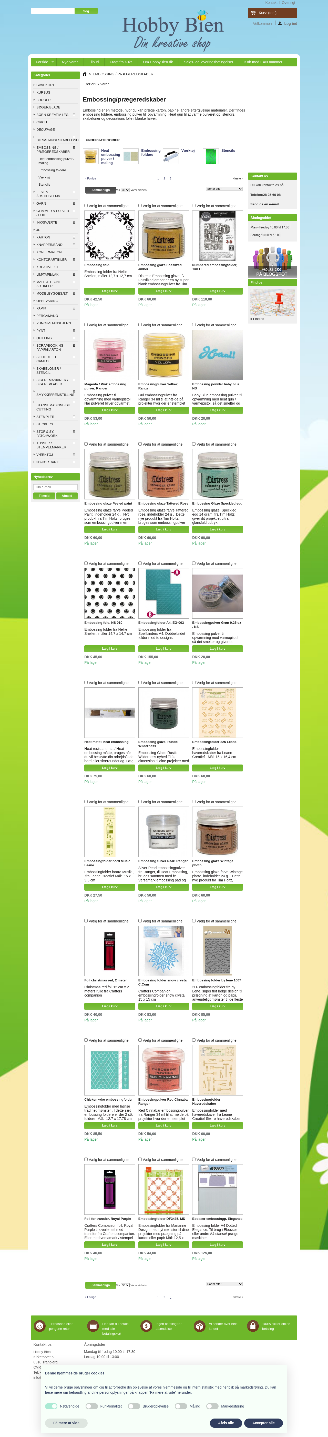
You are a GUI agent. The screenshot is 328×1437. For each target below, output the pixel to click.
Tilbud (94, 62)
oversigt (288, 3)
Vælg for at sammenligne (109, 206)
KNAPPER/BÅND (49, 245)
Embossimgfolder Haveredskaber (206, 1102)
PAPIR (41, 308)
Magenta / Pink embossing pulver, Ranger (105, 386)
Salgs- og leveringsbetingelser (208, 62)
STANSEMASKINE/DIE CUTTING (53, 407)
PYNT (40, 331)
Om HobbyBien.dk (158, 62)
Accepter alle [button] (263, 1423)
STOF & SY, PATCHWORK (47, 434)
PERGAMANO (47, 316)
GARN (41, 203)
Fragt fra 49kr (121, 62)
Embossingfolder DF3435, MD (161, 1219)
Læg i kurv (110, 291)
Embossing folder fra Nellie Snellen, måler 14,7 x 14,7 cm (108, 631)
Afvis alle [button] (226, 1423)
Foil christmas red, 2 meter (105, 980)
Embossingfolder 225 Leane (214, 742)
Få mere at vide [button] (66, 1423)
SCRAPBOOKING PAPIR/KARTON (49, 347)
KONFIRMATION (49, 252)
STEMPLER (45, 417)
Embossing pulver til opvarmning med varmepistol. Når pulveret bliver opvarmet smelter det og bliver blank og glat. (107, 403)
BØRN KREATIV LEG (52, 115)
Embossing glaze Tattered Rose (163, 503)
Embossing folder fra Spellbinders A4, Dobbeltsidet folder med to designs (161, 633)
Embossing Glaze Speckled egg (217, 503)
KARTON (43, 237)
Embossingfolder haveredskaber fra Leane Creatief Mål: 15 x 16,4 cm (214, 753)
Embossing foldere (52, 170)
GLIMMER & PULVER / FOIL (52, 213)
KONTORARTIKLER (51, 260)
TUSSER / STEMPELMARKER (51, 445)
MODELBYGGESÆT (52, 293)
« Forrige (90, 178)
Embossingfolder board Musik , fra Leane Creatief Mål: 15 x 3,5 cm (109, 876)
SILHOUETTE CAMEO (46, 359)
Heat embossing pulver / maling (56, 161)
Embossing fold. (97, 265)
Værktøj (44, 177)
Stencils (44, 184)
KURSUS (43, 92)
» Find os (257, 319)
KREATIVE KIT (47, 267)
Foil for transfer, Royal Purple (107, 1219)
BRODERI (44, 100)
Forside (42, 63)
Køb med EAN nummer (263, 62)
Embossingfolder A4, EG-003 (161, 623)
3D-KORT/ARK (47, 462)
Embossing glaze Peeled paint (108, 503)
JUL (39, 230)
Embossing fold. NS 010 (103, 623)
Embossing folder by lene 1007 (216, 980)
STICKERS (44, 424)
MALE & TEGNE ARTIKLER (48, 284)
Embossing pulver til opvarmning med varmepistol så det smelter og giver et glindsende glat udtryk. (215, 639)
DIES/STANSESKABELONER (57, 140)
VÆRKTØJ (44, 455)
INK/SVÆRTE (46, 222)
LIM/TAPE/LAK (47, 274)
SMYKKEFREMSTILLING (55, 395)
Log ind (287, 23)
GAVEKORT (45, 85)
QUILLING (44, 338)
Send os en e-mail (264, 204)
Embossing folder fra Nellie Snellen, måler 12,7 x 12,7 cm (108, 274)
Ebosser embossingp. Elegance (217, 1219)
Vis (118, 190)
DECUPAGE (45, 130)
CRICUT (42, 122)
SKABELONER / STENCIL (48, 371)
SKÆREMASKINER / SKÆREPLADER (52, 382)
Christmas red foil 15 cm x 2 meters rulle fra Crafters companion (106, 991)
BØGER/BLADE (48, 107)
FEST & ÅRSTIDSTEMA (48, 194)
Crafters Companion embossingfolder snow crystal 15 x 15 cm (162, 995)
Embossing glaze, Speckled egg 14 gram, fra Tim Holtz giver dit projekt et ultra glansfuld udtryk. (214, 516)
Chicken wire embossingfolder (108, 1099)
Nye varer (70, 62)
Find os (256, 282)
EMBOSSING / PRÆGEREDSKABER (53, 150)
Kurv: (267, 13)
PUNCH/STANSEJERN (53, 323)
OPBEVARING (47, 301)
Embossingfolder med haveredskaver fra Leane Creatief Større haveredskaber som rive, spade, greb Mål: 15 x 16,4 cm (217, 1118)
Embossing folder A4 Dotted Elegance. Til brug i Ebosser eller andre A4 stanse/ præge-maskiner (215, 1231)
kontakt (271, 3)
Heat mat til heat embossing (106, 742)
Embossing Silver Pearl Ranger (163, 861)
